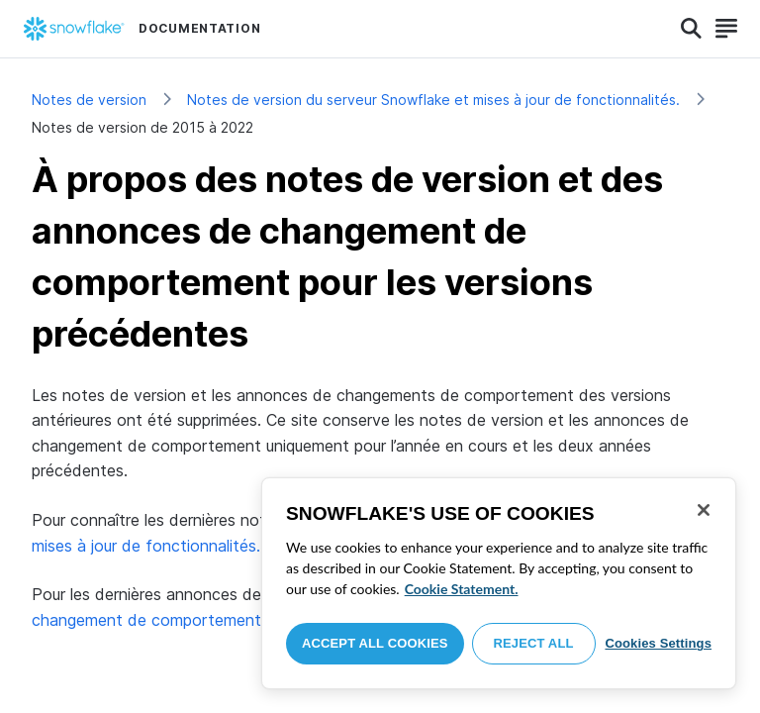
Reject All (534, 643)
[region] (498, 583)
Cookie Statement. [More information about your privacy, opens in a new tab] (462, 588)
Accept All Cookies (375, 643)
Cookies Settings (658, 643)
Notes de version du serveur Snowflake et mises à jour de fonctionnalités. (433, 99)
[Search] (691, 29)
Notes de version (89, 99)
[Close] (703, 510)
